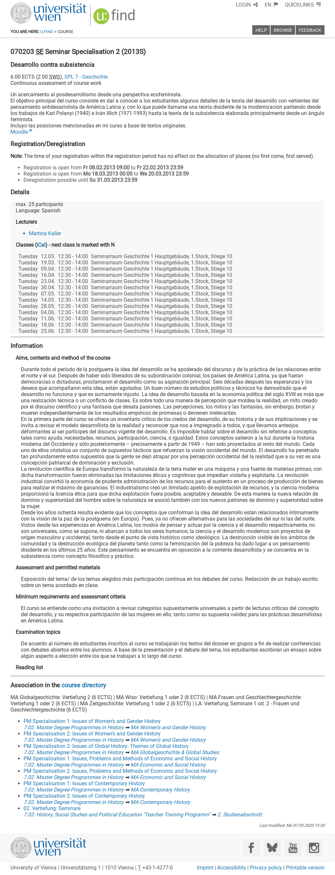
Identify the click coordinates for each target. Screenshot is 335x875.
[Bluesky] (272, 847)
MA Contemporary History (160, 790)
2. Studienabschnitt (239, 814)
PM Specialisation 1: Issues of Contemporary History (84, 783)
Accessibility (231, 868)
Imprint (205, 868)
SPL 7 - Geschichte (86, 77)
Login (243, 5)
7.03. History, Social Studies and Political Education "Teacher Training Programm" (117, 814)
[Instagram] (314, 847)
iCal (41, 245)
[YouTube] (293, 847)
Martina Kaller (45, 233)
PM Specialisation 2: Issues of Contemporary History (84, 796)
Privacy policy (266, 868)
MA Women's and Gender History (168, 727)
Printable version (305, 868)
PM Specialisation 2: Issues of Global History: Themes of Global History (106, 746)
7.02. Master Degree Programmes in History (74, 727)
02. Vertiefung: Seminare (52, 808)
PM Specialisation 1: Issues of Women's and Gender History (92, 721)
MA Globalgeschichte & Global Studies (175, 752)
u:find (46, 31)
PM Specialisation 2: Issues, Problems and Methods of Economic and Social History (120, 771)
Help (261, 30)
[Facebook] (251, 847)
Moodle (19, 132)
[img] (115, 18)
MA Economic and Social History (168, 765)
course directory (84, 685)
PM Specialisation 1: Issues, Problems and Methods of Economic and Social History (120, 758)
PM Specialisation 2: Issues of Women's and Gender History (92, 734)
